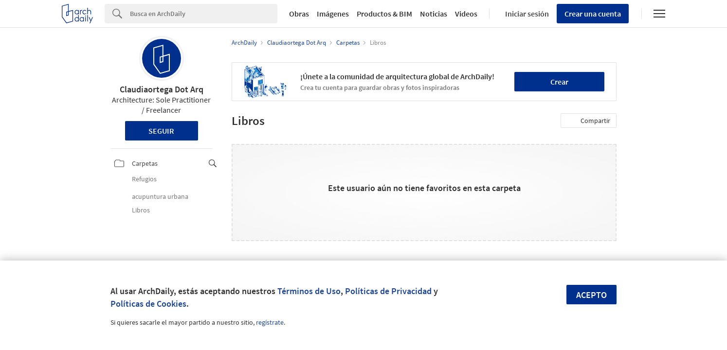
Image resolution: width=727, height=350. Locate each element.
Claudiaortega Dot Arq (161, 89)
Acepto (591, 294)
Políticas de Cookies (148, 303)
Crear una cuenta (592, 13)
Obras (299, 14)
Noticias (433, 14)
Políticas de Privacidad (388, 291)
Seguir (161, 131)
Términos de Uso (309, 291)
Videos (466, 14)
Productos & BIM (384, 14)
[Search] (203, 13)
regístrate (270, 322)
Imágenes (333, 14)
